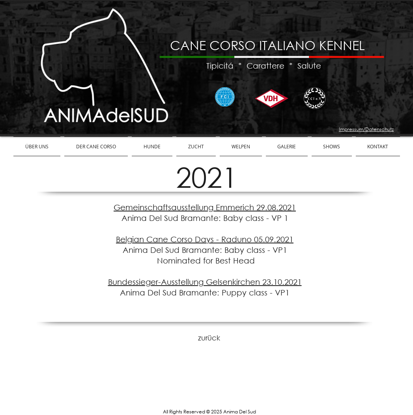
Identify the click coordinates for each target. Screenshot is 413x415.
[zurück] (209, 337)
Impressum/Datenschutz (366, 129)
